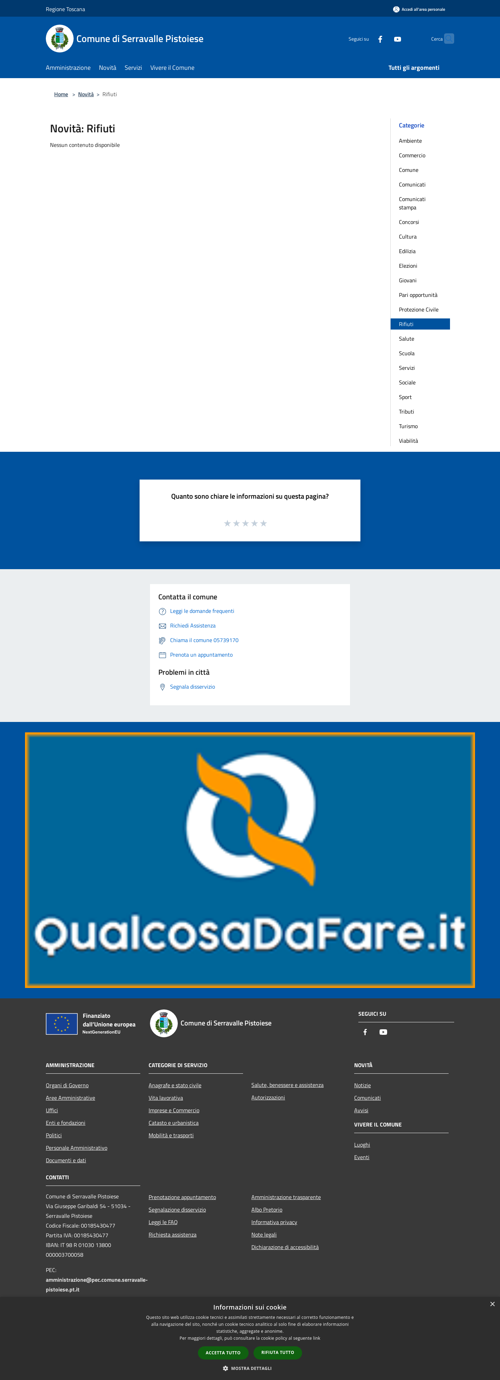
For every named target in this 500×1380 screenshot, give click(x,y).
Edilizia (407, 251)
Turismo (408, 426)
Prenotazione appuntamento (182, 1197)
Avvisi (361, 1110)
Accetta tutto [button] (223, 1353)
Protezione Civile (419, 309)
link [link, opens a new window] (316, 1338)
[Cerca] (446, 38)
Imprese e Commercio (174, 1110)
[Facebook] (367, 38)
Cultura (408, 236)
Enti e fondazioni (65, 1123)
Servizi (407, 368)
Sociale (407, 382)
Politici (54, 1135)
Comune (408, 170)
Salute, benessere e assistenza (287, 1085)
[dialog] (250, 1338)
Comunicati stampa (412, 203)
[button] (250, 1368)
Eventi (361, 1157)
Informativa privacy (274, 1222)
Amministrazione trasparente (286, 1197)
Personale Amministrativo (76, 1148)
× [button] (492, 1304)
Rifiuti (406, 324)
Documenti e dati (66, 1160)
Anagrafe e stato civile (175, 1085)
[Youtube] (384, 38)
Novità (86, 94)
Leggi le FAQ (163, 1222)
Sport (405, 397)
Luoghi (362, 1144)
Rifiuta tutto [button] (277, 1352)
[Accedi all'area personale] (419, 9)
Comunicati (412, 184)
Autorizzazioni (268, 1097)
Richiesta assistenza (173, 1234)
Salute (406, 338)
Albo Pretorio (266, 1209)
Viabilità (408, 441)
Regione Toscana (65, 9)
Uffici (52, 1110)
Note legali (264, 1234)
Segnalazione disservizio (177, 1209)
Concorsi (409, 222)
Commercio (412, 155)
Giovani (408, 280)
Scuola (407, 353)
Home (61, 94)
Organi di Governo (67, 1085)
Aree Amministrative (70, 1098)
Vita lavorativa (166, 1098)
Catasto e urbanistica (174, 1123)
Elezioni (408, 265)
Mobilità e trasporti (171, 1135)
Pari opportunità (418, 295)
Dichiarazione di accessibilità (285, 1247)
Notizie (362, 1085)
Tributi (406, 411)
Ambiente (410, 140)
